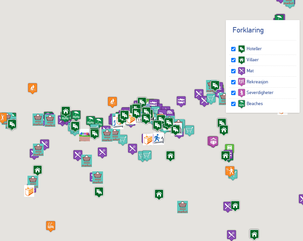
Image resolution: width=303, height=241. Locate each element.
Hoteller (250, 49)
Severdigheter (255, 92)
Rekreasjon (253, 82)
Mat (246, 71)
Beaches (250, 103)
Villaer (248, 60)
